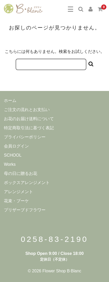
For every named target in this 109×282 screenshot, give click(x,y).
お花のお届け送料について (29, 119)
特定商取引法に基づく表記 (29, 128)
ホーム (10, 100)
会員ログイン (16, 146)
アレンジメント (18, 191)
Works (10, 164)
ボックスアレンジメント (27, 182)
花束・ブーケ (16, 201)
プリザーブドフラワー (25, 210)
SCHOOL (13, 155)
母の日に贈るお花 (20, 173)
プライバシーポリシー (25, 137)
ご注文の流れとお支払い (27, 109)
